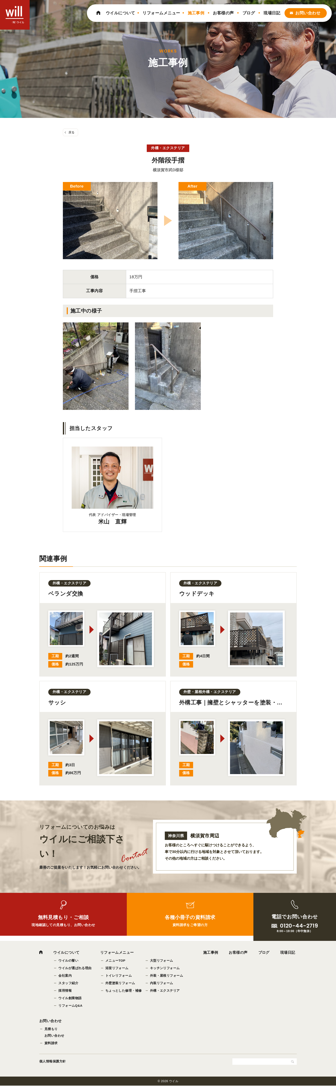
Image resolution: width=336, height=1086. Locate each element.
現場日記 (271, 13)
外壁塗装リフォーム (120, 983)
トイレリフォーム (118, 976)
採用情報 (65, 991)
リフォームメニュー (161, 13)
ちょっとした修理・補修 (123, 991)
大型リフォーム (161, 961)
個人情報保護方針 (52, 1061)
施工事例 (196, 13)
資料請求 (51, 1043)
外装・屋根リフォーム (166, 976)
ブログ (248, 13)
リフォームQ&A (70, 1006)
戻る (71, 132)
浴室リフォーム (117, 968)
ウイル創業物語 (70, 998)
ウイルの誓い (68, 961)
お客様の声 (223, 13)
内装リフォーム (161, 983)
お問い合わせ (307, 13)
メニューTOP (115, 961)
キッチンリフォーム (165, 968)
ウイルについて (120, 13)
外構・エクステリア (165, 991)
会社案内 (65, 976)
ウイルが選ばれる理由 (75, 968)
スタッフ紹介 (68, 983)
